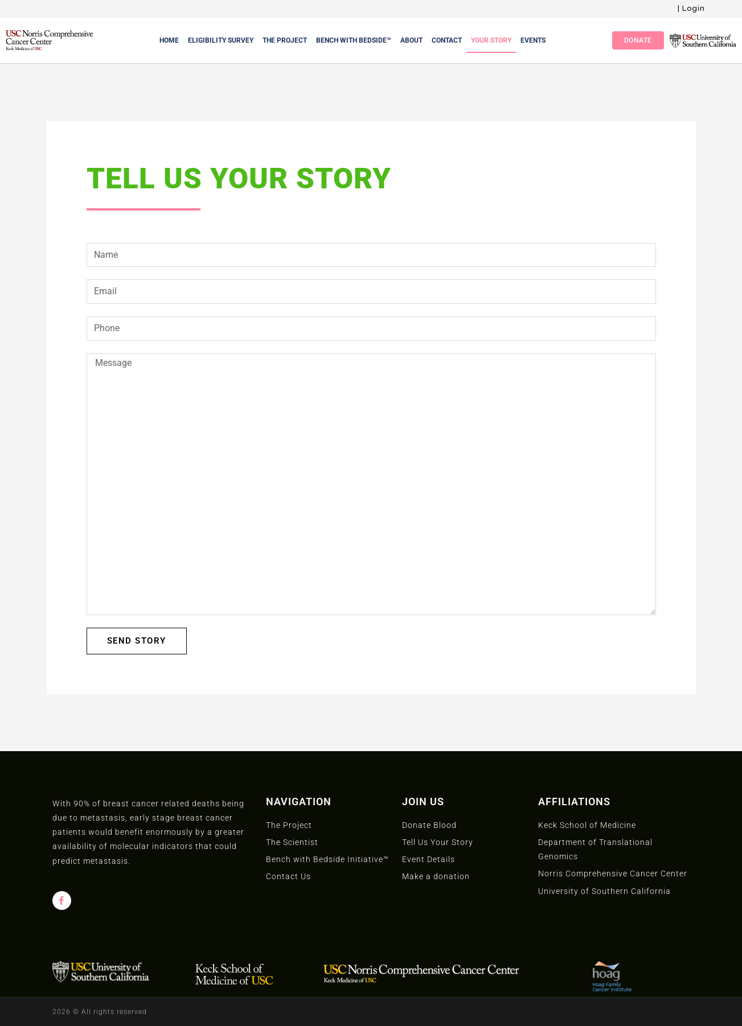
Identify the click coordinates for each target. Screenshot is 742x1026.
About (411, 40)
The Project (285, 40)
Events (533, 40)
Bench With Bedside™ (353, 40)
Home (169, 40)
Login (693, 8)
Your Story (491, 40)
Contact (447, 40)
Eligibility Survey (220, 40)
